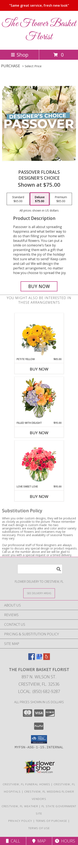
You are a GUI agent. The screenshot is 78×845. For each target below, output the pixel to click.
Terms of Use (39, 828)
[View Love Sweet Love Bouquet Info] (39, 463)
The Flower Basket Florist (39, 30)
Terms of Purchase (51, 821)
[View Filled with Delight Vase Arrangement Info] (39, 399)
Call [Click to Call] (13, 841)
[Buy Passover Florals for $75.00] (39, 286)
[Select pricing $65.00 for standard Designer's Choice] (18, 199)
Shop (19, 54)
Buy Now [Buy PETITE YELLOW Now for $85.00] (39, 369)
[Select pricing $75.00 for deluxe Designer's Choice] (39, 199)
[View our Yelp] (46, 658)
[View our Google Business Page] (39, 658)
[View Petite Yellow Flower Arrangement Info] (39, 335)
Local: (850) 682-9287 (39, 691)
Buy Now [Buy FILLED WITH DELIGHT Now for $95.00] (39, 432)
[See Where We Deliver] (39, 593)
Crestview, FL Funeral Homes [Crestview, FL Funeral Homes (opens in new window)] (26, 784)
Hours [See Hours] (65, 841)
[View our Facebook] (31, 658)
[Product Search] (39, 569)
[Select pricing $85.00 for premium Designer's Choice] (61, 199)
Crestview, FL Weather (20, 806)
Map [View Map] (39, 841)
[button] (39, 739)
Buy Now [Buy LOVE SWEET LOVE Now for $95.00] (39, 496)
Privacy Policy (20, 821)
